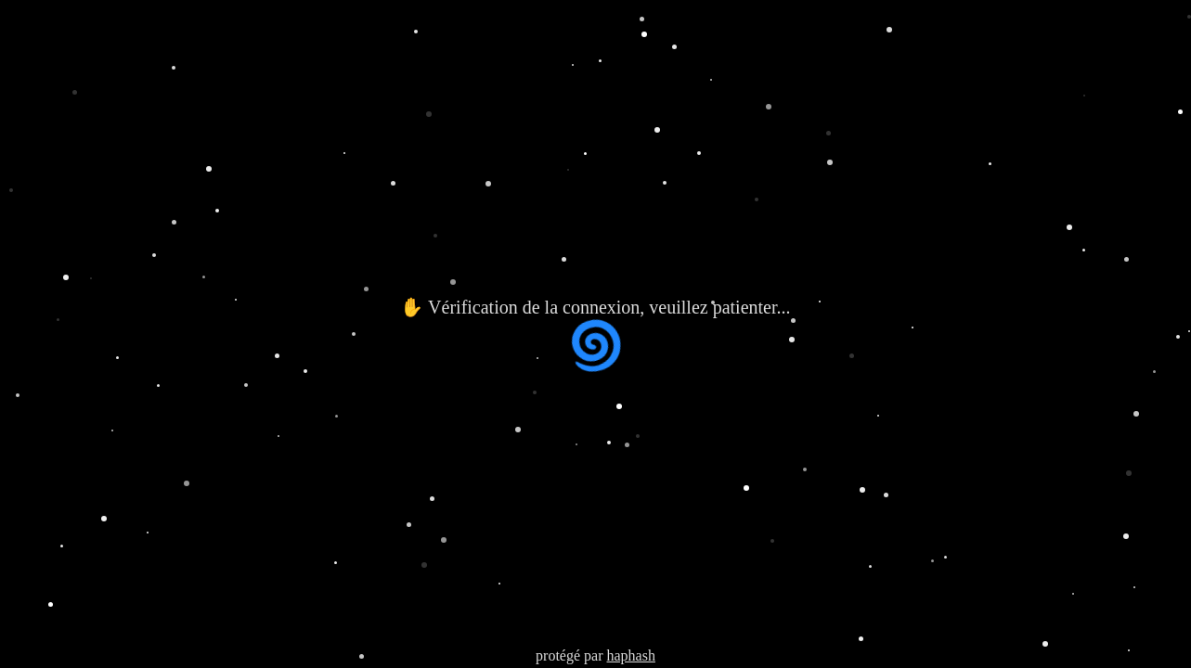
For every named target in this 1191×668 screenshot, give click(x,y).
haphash (630, 655)
